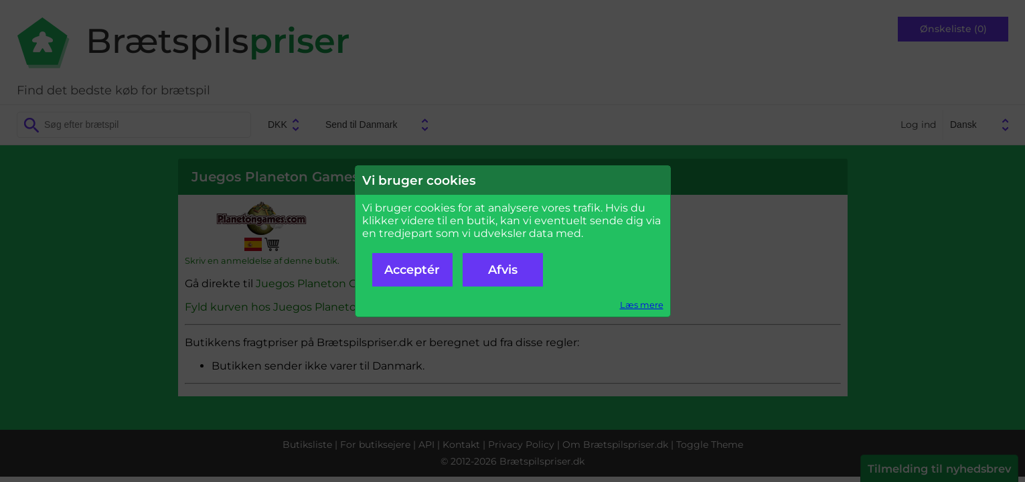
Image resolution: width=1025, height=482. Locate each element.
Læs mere (641, 305)
